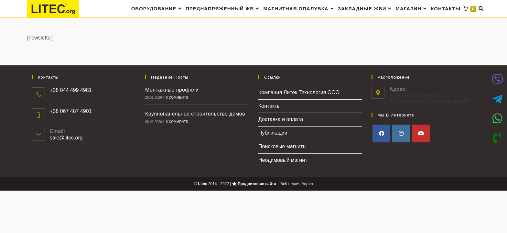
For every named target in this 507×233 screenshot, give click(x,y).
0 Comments (177, 98)
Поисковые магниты (282, 147)
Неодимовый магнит (282, 160)
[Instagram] (401, 134)
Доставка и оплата (280, 120)
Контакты (269, 106)
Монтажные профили (172, 90)
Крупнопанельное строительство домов (195, 114)
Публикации (272, 133)
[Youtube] (421, 134)
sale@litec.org (66, 138)
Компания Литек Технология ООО (299, 92)
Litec (202, 184)
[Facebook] (381, 134)
